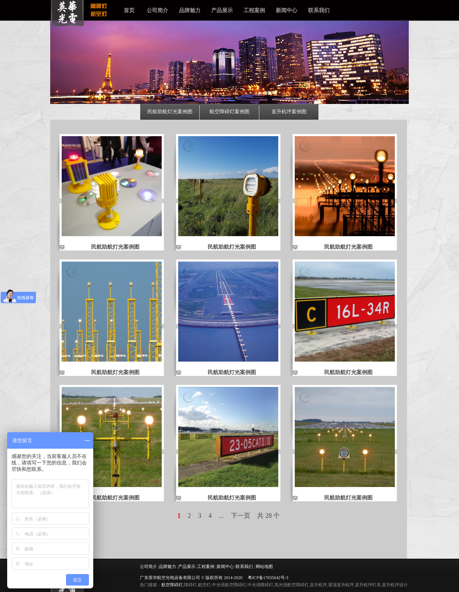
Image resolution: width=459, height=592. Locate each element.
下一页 (240, 515)
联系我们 (319, 10)
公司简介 (157, 10)
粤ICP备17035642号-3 (268, 577)
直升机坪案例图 (289, 111)
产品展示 (222, 10)
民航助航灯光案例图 (170, 111)
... (221, 515)
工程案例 (254, 10)
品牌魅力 (189, 10)
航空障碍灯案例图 (229, 111)
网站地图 (264, 566)
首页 (129, 10)
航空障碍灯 (172, 584)
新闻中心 (286, 10)
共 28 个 (268, 515)
